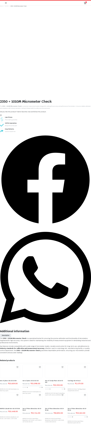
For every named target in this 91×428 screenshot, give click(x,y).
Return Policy (65, 384)
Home (1, 6)
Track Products (65, 382)
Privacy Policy (65, 387)
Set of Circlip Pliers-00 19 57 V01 (54, 324)
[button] (1, 58)
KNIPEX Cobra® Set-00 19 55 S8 (10, 351)
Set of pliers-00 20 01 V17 (31, 323)
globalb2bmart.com (10, 412)
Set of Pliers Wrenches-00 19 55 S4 (77, 352)
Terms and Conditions (67, 389)
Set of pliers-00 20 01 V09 (8, 323)
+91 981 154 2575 (41, 382)
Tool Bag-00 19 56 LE (74, 323)
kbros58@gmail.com (39, 392)
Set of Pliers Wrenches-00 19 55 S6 (54, 352)
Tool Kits (7, 6)
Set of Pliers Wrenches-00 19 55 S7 (32, 352)
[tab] (5, 278)
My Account (64, 379)
